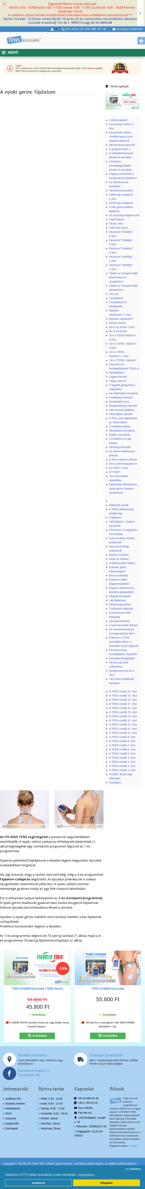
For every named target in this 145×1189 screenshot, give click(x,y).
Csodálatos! (116, 298)
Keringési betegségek (122, 658)
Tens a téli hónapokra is (123, 463)
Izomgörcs (115, 782)
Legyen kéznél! (118, 376)
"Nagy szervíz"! (118, 380)
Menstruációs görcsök (122, 144)
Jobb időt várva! (118, 227)
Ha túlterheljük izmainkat (123, 393)
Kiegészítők (11, 1123)
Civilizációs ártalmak (121, 608)
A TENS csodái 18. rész (123, 699)
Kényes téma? (117, 322)
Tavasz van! (116, 223)
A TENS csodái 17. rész (123, 703)
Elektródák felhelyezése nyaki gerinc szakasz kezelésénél (123, 488)
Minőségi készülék (120, 447)
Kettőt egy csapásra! (121, 202)
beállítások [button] (38, 1182)
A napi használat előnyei (123, 625)
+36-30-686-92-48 (86, 1098)
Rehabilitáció (116, 372)
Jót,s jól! (114, 293)
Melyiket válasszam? (121, 318)
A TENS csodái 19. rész (123, 695)
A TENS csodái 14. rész (123, 716)
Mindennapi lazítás (120, 604)
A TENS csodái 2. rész (122, 765)
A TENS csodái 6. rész (122, 749)
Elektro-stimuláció (119, 434)
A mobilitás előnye (119, 426)
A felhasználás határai (122, 563)
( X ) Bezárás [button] (133, 1169)
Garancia (9, 1118)
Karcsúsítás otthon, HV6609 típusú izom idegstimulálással (121, 136)
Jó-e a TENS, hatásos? (122, 360)
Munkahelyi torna (119, 401)
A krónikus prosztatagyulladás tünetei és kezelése (120, 165)
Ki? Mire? (114, 471)
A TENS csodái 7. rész (122, 745)
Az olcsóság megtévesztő (124, 215)
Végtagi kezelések (120, 596)
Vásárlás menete (14, 1103)
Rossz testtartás (118, 575)
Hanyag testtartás (119, 621)
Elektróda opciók (119, 505)
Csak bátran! (116, 219)
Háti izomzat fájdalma (121, 409)
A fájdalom (115, 517)
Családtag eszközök (121, 397)
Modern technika (119, 554)
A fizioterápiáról (118, 120)
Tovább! (133, 1145)
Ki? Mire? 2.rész (118, 467)
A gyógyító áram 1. (120, 149)
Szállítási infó (12, 1099)
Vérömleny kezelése (121, 190)
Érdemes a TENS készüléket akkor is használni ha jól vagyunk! (124, 641)
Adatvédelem (12, 1108)
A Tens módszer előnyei (123, 459)
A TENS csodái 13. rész (123, 720)
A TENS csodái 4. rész (122, 757)
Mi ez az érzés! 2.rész (122, 327)
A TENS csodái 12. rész (123, 724)
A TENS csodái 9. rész (122, 736)
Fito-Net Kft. (83, 1113)
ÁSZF (7, 1113)
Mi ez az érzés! (118, 331)
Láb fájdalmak (117, 600)
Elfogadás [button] (106, 1182)
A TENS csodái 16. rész (123, 707)
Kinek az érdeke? (119, 558)
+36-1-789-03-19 (86, 1103)
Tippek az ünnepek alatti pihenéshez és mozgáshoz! (123, 277)
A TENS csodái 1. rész (122, 770)
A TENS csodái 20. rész (123, 691)
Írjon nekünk (83, 1108)
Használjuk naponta (120, 414)
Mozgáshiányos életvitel (123, 405)
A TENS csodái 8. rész (122, 741)
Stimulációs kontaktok (122, 430)
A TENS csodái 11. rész (123, 728)
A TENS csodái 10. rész (123, 732)
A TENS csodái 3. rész (122, 761)
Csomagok (10, 1128)
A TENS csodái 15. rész (123, 712)
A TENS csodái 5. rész (122, 753)
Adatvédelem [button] (86, 1174)
